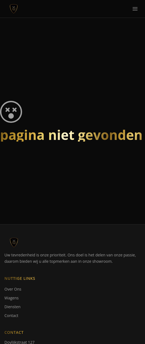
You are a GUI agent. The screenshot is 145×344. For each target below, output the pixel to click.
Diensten (12, 306)
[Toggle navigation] (135, 8)
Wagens (11, 297)
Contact (11, 315)
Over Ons (12, 289)
